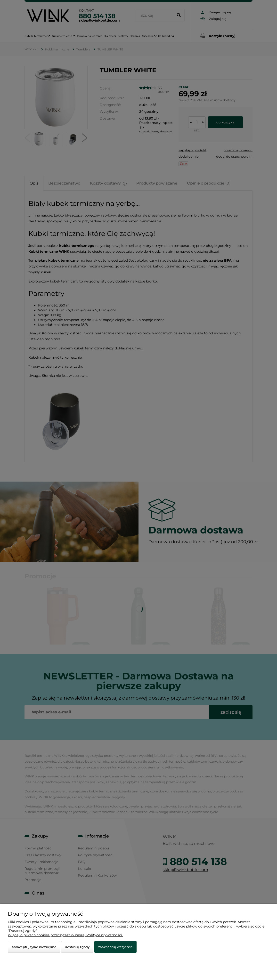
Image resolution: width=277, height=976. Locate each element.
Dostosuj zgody (77, 947)
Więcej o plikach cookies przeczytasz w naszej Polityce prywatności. (65, 935)
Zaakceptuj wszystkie (115, 947)
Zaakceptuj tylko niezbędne (34, 947)
